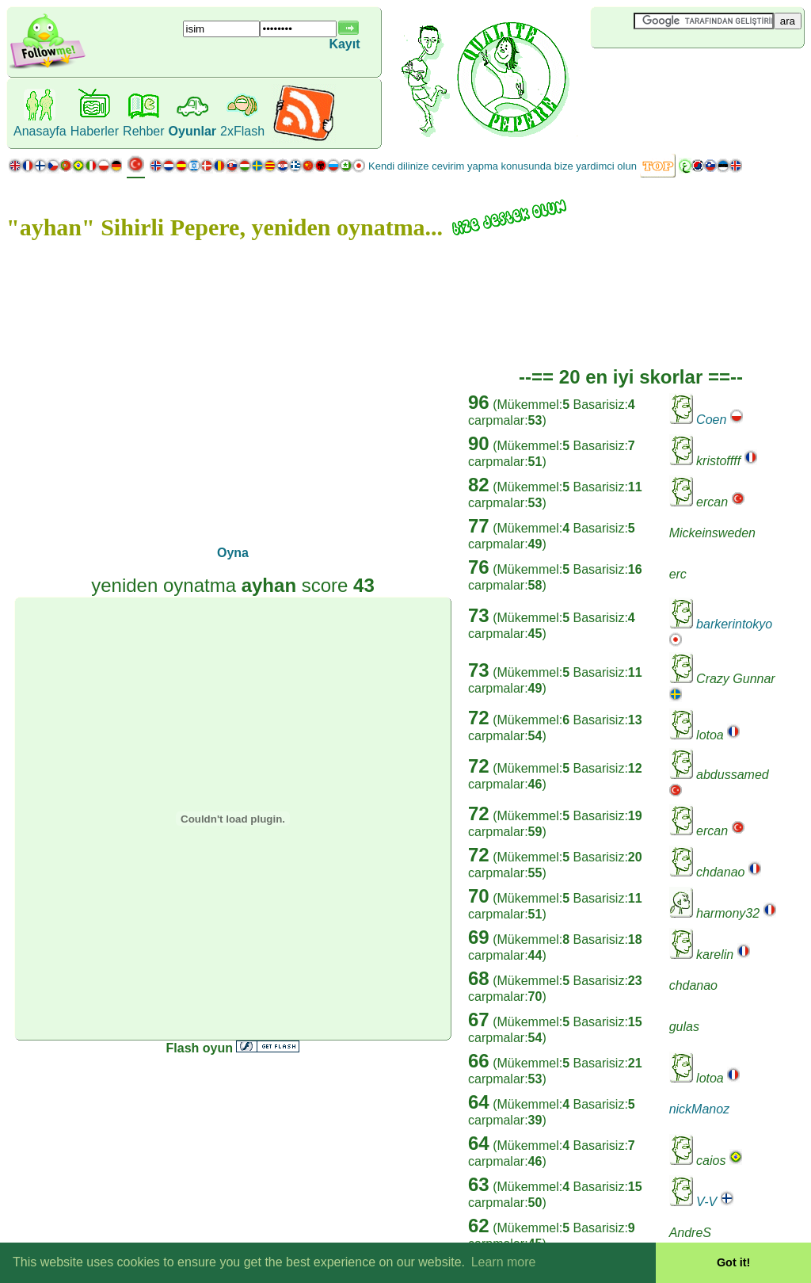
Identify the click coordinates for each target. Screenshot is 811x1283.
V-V (706, 1202)
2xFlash (242, 131)
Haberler (94, 131)
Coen (711, 419)
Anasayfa (40, 131)
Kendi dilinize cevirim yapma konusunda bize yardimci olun (502, 166)
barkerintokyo (734, 624)
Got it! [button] (733, 1262)
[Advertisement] (685, 74)
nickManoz (699, 1109)
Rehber (143, 131)
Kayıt (344, 44)
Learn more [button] (503, 1262)
